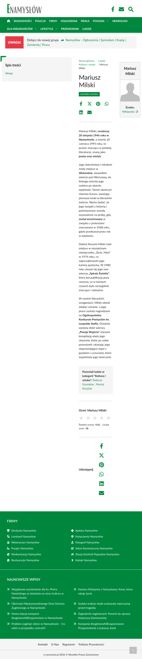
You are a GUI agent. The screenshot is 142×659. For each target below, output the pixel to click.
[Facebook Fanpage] (111, 9)
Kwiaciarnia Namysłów (89, 536)
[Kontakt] (121, 9)
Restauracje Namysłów (25, 560)
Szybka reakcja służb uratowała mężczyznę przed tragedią (104, 605)
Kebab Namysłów (86, 560)
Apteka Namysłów (86, 530)
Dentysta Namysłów (23, 530)
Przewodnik (70, 28)
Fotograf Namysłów (87, 542)
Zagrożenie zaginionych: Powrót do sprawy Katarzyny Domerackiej (104, 615)
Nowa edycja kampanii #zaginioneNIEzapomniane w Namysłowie (37, 615)
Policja (40, 20)
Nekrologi (120, 20)
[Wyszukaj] (130, 9)
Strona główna (86, 60)
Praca (85, 20)
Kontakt (43, 644)
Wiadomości (23, 20)
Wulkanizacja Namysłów (26, 554)
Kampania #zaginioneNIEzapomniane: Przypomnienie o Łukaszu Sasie (101, 626)
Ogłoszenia (69, 20)
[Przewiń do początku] (133, 650)
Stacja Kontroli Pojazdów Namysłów (97, 554)
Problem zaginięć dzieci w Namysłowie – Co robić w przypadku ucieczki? (38, 626)
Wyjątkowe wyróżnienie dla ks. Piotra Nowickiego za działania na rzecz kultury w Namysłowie (38, 593)
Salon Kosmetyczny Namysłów (94, 548)
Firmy (53, 20)
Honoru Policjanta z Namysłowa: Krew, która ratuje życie (105, 591)
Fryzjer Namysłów (22, 548)
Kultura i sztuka (87, 64)
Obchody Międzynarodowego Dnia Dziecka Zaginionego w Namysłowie (38, 605)
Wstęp (9, 73)
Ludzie (87, 28)
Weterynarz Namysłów (25, 542)
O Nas (55, 644)
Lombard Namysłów (23, 536)
